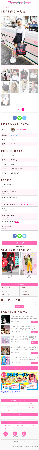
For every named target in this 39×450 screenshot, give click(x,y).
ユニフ (17, 222)
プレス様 (32, 425)
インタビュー (19, 404)
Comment (19, 243)
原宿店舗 (32, 407)
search (19, 306)
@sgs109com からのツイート (12, 391)
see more (19, 368)
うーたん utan (18, 130)
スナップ (7, 407)
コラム (7, 429)
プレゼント (7, 410)
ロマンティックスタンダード (24, 204)
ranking (6, 288)
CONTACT (32, 418)
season (5, 295)
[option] (19, 42)
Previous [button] (3, 42)
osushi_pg (14, 135)
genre (5, 291)
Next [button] (35, 42)
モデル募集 (7, 425)
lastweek (25, 291)
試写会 (32, 404)
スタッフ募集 (19, 425)
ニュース (7, 404)
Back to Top (19, 441)
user (23, 288)
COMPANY (19, 418)
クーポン (19, 407)
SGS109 (7, 418)
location (25, 295)
